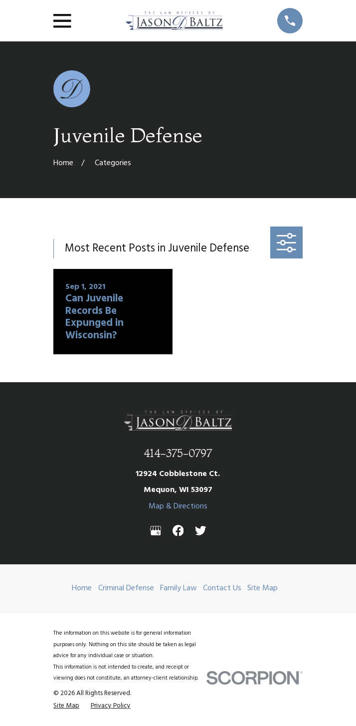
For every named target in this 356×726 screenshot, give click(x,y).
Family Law (178, 588)
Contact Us (222, 588)
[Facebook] (178, 530)
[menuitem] (66, 706)
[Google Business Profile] (156, 530)
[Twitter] (200, 530)
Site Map (262, 588)
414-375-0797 (178, 453)
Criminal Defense (126, 588)
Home (82, 588)
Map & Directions (178, 506)
